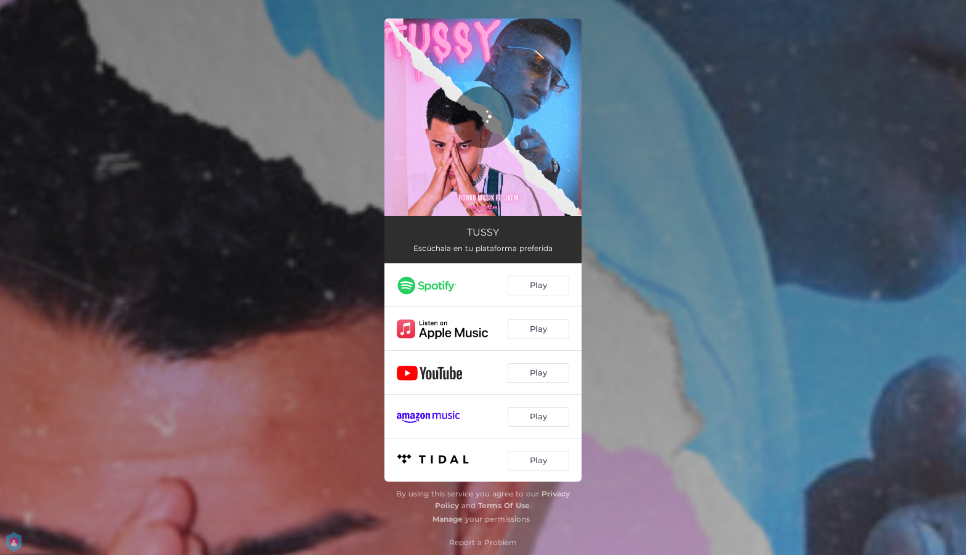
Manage (447, 519)
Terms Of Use (504, 505)
